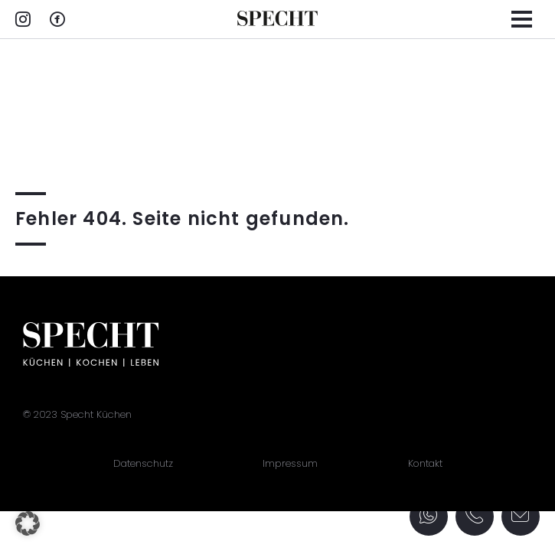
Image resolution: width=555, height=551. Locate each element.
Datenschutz (143, 463)
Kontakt (425, 463)
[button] (27, 523)
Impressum (290, 463)
